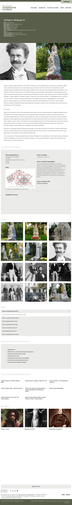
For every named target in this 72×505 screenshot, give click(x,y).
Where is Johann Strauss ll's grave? (10, 334)
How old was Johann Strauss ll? (9, 327)
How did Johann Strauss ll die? (9, 331)
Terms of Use (21, 494)
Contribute (53, 501)
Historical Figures (52, 7)
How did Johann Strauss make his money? (18, 360)
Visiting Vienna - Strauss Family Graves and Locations (20, 351)
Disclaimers (41, 501)
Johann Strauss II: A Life (13, 355)
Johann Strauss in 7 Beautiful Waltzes (17, 362)
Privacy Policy (30, 494)
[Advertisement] (36, 459)
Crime (62, 7)
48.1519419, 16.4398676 (42, 183)
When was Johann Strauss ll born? (10, 311)
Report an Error (61, 501)
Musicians (34, 7)
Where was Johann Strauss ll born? (10, 318)
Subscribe (67, 1)
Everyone (68, 7)
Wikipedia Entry (11, 349)
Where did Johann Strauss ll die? (10, 324)
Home (63, 494)
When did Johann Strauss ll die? (9, 321)
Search (68, 494)
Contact (47, 501)
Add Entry (67, 502)
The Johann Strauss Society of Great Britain (18, 358)
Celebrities (42, 7)
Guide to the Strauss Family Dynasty (17, 353)
